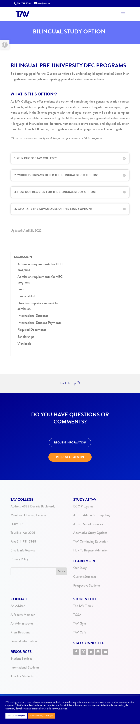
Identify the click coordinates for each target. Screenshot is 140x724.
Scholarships (25, 336)
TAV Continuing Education (90, 541)
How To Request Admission (90, 550)
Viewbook (24, 343)
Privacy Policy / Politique (41, 715)
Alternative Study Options (90, 532)
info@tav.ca (27, 550)
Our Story (80, 567)
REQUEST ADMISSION (70, 457)
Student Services (21, 658)
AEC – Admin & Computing (91, 515)
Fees (20, 289)
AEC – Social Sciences (88, 524)
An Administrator (22, 623)
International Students (32, 315)
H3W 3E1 (17, 524)
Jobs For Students (22, 676)
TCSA (77, 614)
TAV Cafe (79, 632)
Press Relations (20, 632)
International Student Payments (39, 322)
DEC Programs (83, 506)
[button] (4, 44)
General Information (24, 641)
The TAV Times (83, 605)
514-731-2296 (24, 3)
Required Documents (31, 329)
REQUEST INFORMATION (70, 443)
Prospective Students (86, 585)
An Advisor (18, 605)
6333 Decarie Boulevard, (38, 506)
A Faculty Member (23, 614)
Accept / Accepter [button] (16, 715)
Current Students (84, 576)
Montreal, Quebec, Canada (28, 515)
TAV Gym (79, 623)
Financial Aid (26, 296)
